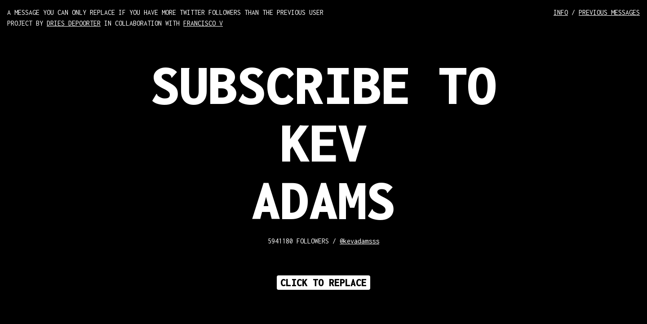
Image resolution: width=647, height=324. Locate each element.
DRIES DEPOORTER (74, 23)
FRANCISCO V (203, 23)
